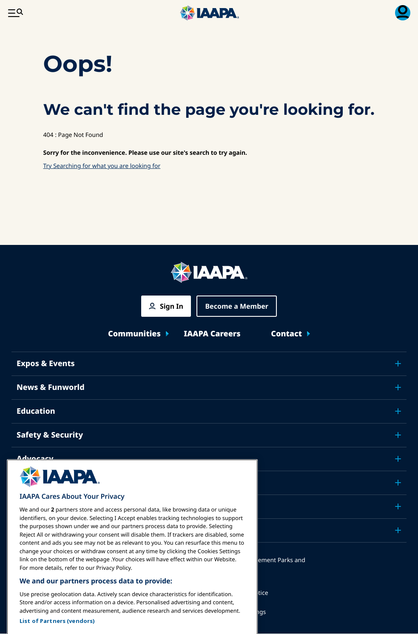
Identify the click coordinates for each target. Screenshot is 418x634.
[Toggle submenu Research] (398, 482)
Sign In (171, 306)
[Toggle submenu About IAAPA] (398, 506)
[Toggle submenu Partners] (398, 530)
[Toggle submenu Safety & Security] (398, 435)
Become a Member (236, 306)
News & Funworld (51, 387)
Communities (134, 334)
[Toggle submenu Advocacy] (398, 458)
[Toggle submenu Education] (398, 411)
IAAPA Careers (212, 334)
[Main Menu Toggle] (15, 12)
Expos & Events (46, 363)
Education (36, 411)
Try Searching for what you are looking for (102, 166)
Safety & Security (50, 435)
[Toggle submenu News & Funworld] (398, 387)
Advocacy (35, 459)
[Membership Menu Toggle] (402, 12)
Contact (286, 334)
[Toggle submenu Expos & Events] (398, 363)
